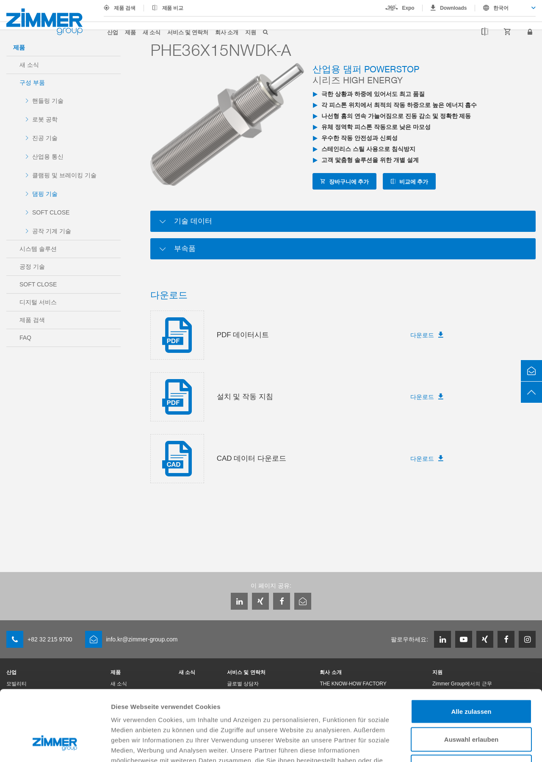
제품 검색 (125, 8)
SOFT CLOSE (50, 212)
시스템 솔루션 (38, 248)
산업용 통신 (48, 156)
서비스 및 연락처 (187, 32)
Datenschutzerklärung (331, 710)
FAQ (25, 337)
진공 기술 (45, 138)
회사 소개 (226, 32)
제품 (130, 32)
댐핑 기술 (45, 193)
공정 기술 (32, 266)
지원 (250, 32)
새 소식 (151, 32)
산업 (112, 32)
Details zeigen (450, 745)
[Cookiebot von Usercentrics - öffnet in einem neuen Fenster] (55, 745)
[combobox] (505, 8)
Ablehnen (471, 706)
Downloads (453, 8)
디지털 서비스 (38, 302)
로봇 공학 (45, 119)
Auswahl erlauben (471, 678)
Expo (408, 8)
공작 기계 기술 (51, 231)
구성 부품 (32, 82)
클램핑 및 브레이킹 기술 (64, 175)
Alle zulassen (471, 651)
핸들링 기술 (48, 100)
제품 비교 (173, 8)
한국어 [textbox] (501, 8)
